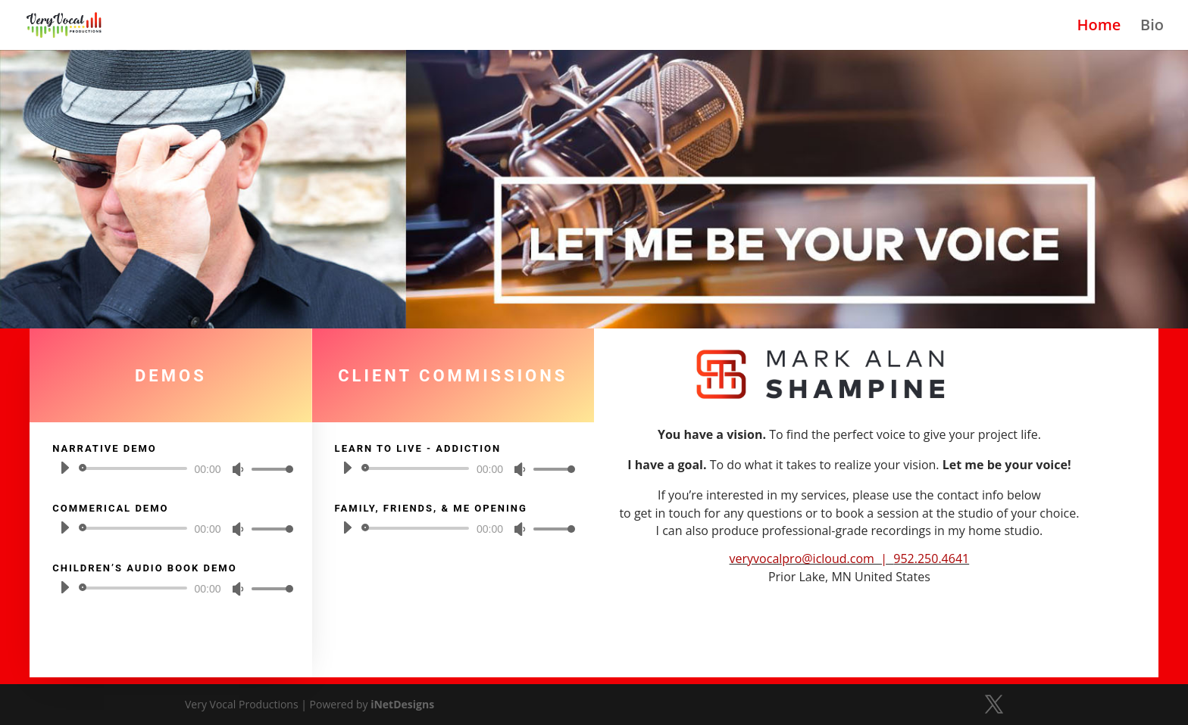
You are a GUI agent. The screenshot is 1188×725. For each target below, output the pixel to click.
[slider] (135, 468)
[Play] (64, 468)
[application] (170, 468)
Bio (1152, 27)
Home (1099, 27)
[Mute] (238, 469)
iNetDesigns (402, 704)
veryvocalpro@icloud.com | (812, 558)
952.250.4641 (931, 558)
